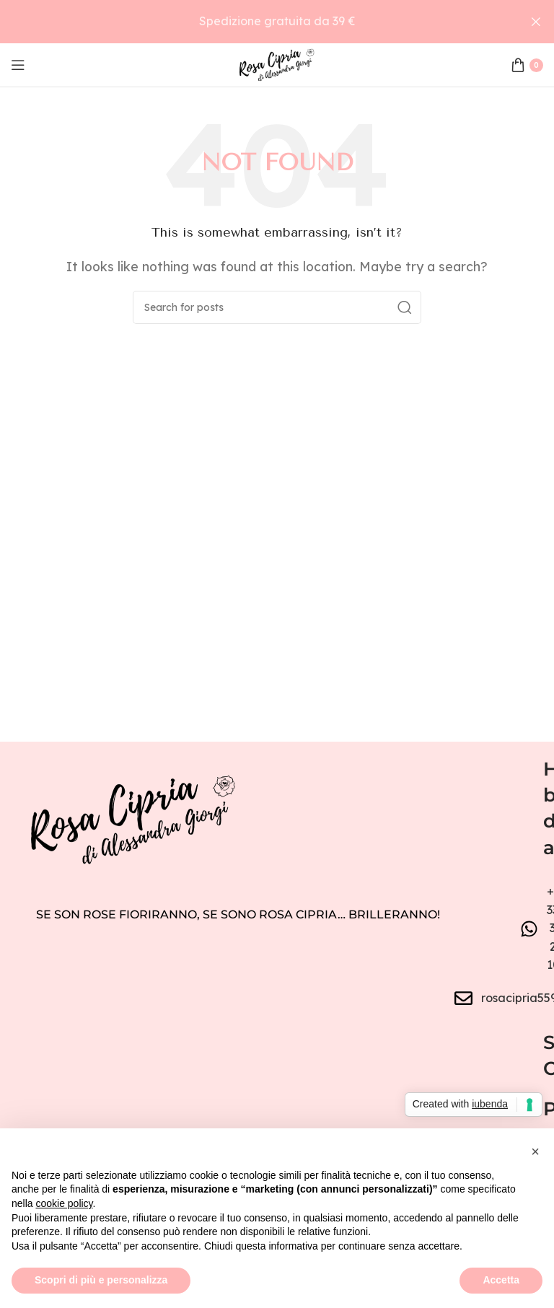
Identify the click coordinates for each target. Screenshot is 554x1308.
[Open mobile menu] (18, 65)
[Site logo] (276, 63)
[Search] (277, 307)
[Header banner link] (255, 21)
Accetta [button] (501, 1280)
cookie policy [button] (63, 1203)
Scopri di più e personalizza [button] (101, 1280)
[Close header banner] (536, 21)
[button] (535, 1151)
